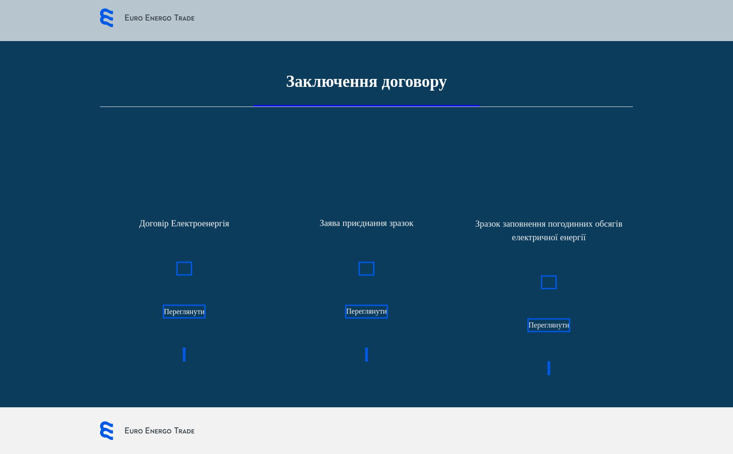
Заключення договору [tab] (366, 81)
